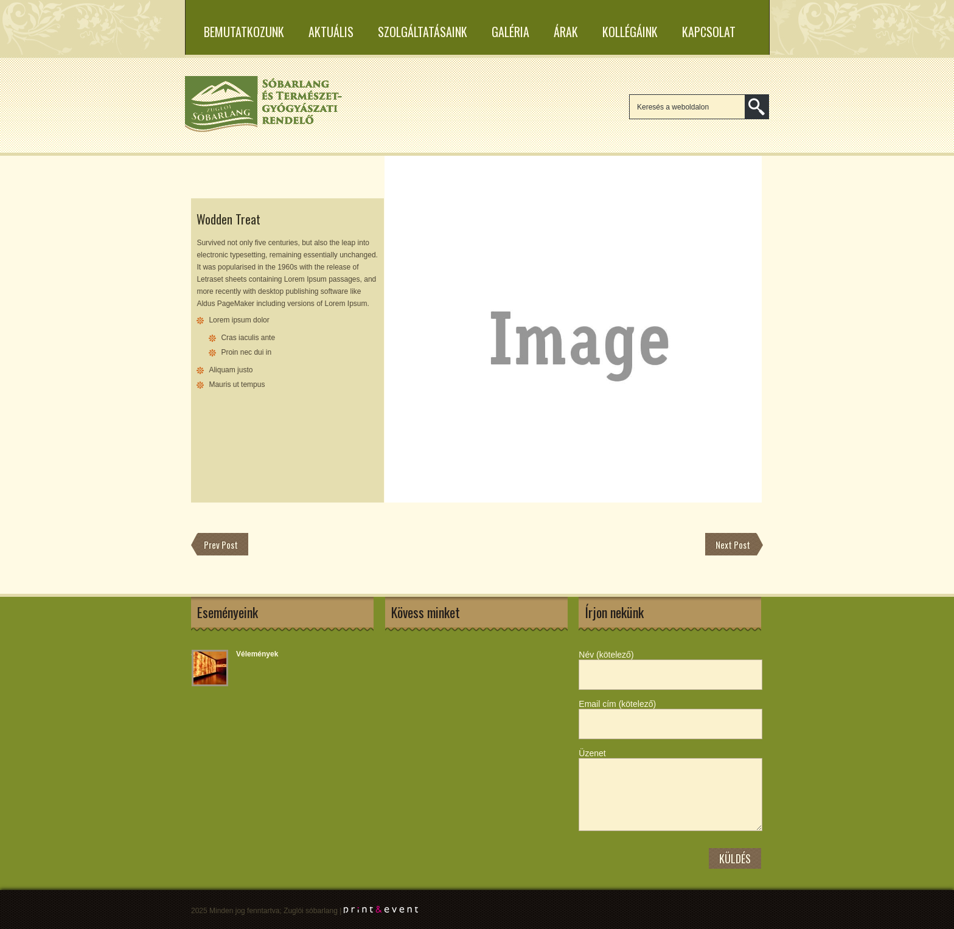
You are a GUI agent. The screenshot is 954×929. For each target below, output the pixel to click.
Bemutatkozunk (244, 32)
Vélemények (257, 654)
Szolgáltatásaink (422, 32)
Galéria (510, 32)
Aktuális (330, 32)
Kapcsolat (709, 32)
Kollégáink (630, 32)
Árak (566, 32)
